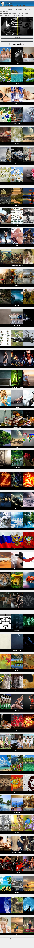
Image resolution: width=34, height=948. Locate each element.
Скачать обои (16, 37)
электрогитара (19, 15)
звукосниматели (13, 13)
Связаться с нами (29, 939)
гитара (19, 13)
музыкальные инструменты (7, 15)
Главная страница (9, 5)
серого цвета (25, 13)
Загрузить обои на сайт (5, 939)
